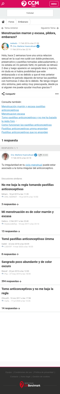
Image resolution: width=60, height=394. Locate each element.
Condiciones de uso (23, 372)
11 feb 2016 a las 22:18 (20, 49)
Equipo (9, 372)
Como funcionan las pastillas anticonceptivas (27, 124)
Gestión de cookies (41, 376)
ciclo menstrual (33, 164)
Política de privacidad (43, 372)
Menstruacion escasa (13, 113)
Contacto (14, 376)
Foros (11, 22)
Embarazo (23, 22)
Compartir (10, 94)
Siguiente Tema (48, 28)
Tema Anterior (11, 28)
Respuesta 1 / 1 (10, 148)
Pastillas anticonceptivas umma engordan (25, 128)
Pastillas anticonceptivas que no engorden (25, 132)
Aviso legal (25, 376)
